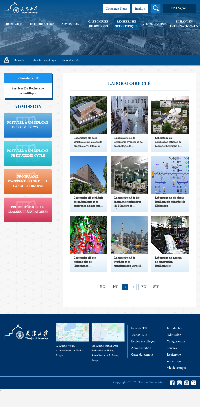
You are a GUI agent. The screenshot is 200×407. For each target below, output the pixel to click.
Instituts (140, 8)
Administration (141, 363)
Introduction (42, 24)
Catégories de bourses (98, 24)
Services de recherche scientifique (28, 91)
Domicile (14, 24)
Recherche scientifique (126, 24)
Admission (70, 24)
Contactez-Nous (116, 8)
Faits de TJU (139, 343)
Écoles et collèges (143, 356)
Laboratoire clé (71, 60)
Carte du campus (142, 370)
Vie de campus (154, 24)
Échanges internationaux (184, 24)
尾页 (156, 302)
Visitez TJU (139, 350)
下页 (144, 302)
